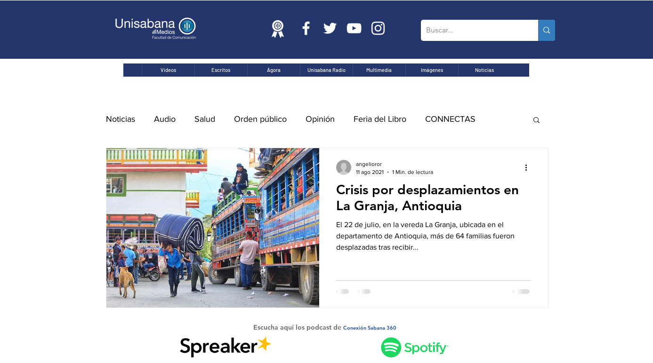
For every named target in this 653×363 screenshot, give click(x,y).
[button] (536, 121)
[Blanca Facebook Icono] (306, 28)
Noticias (120, 119)
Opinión (320, 119)
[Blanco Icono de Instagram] (378, 28)
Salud (204, 119)
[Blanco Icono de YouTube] (354, 28)
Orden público (260, 119)
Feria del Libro (380, 119)
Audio (165, 119)
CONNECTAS (450, 119)
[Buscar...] (472, 30)
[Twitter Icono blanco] (330, 28)
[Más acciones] (529, 167)
